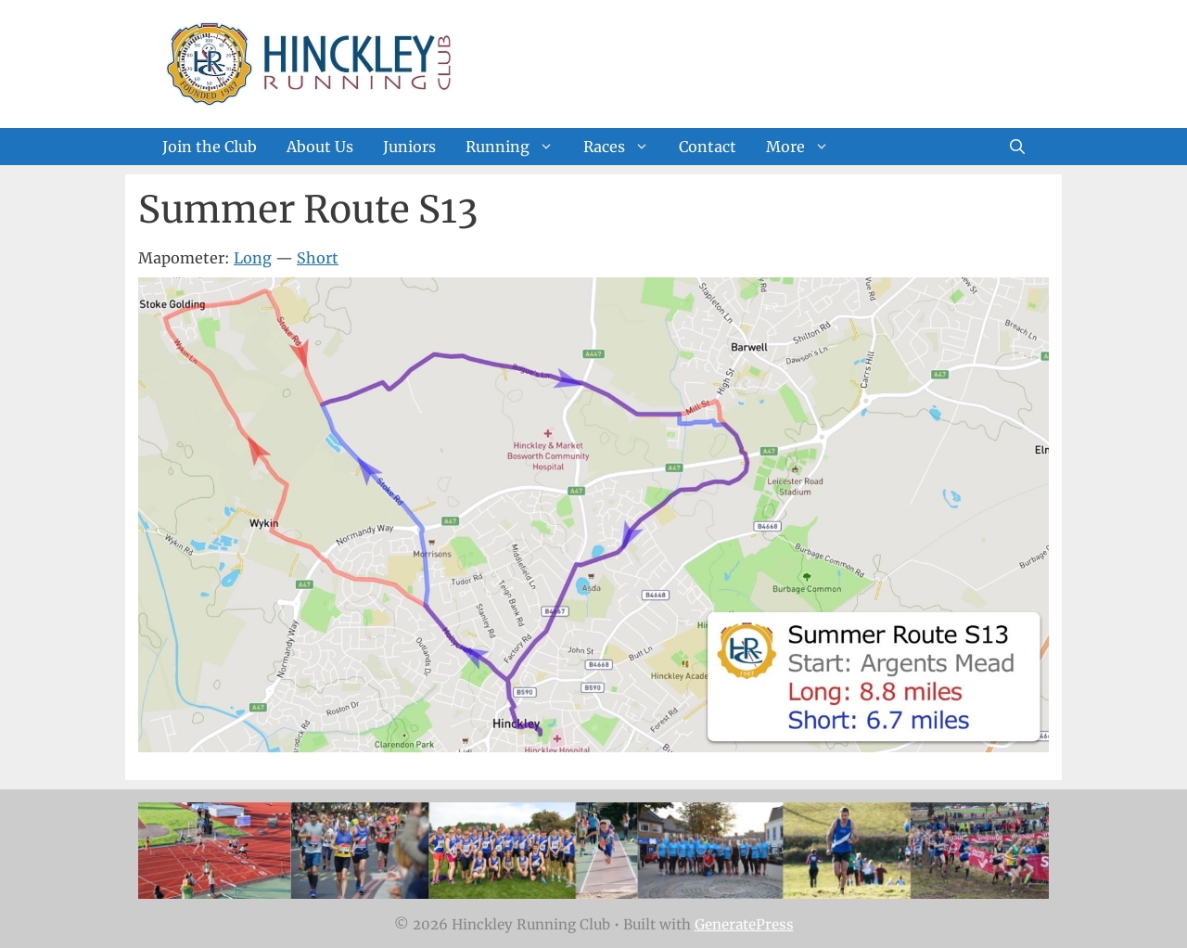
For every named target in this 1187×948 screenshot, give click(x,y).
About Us (320, 146)
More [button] (805, 146)
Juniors (409, 146)
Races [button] (623, 146)
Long (253, 258)
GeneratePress (744, 924)
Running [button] (517, 146)
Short (317, 258)
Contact (707, 146)
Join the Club (209, 146)
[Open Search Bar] (1017, 146)
